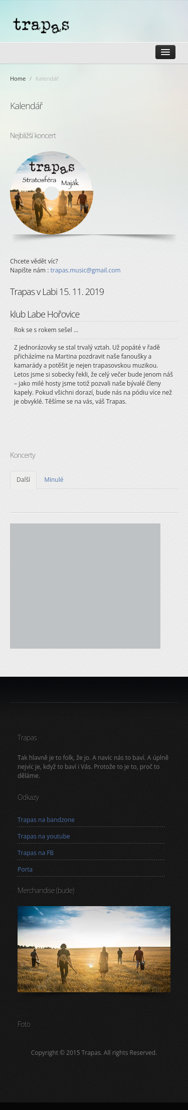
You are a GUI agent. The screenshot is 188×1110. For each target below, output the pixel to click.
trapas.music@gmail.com (85, 270)
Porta (25, 869)
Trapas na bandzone (46, 819)
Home (18, 78)
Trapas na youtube (44, 836)
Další (23, 479)
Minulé (53, 479)
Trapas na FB (36, 853)
